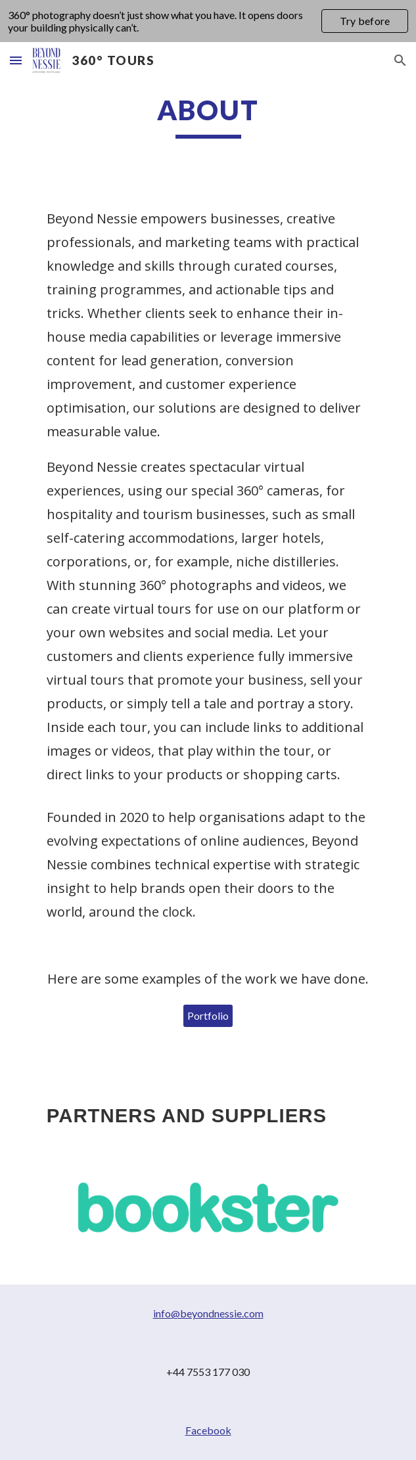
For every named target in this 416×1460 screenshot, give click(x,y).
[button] (16, 60)
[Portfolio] (208, 1016)
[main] (208, 115)
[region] (208, 21)
